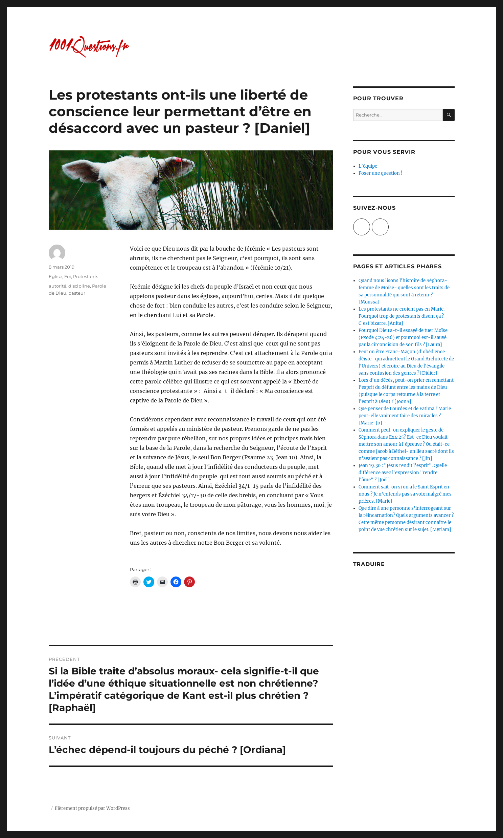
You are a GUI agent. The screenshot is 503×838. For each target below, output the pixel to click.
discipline (79, 286)
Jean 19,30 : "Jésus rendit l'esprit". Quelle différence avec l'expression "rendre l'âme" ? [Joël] (403, 473)
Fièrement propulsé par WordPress (92, 808)
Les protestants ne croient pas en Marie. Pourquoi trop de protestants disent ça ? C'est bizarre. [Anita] (401, 316)
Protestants (85, 276)
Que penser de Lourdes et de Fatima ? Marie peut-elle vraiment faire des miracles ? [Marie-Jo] (405, 416)
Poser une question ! (381, 173)
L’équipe (368, 166)
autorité (57, 286)
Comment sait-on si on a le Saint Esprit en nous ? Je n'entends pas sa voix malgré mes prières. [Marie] (405, 494)
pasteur (76, 293)
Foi (67, 276)
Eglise (55, 276)
